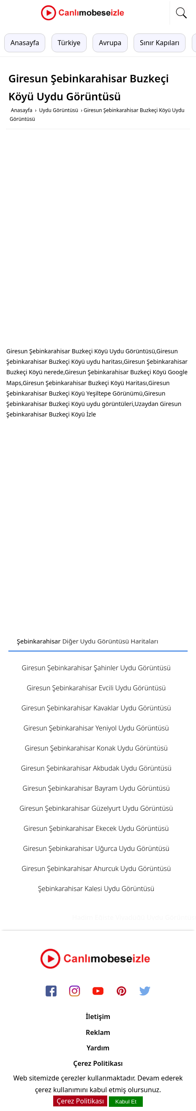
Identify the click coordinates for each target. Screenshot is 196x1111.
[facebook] (51, 992)
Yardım (98, 1047)
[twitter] (144, 992)
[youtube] (98, 992)
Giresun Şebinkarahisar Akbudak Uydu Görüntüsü (96, 768)
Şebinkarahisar (39, 641)
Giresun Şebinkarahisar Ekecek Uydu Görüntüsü (96, 828)
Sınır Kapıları (159, 42)
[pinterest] (121, 992)
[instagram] (74, 992)
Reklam (98, 1032)
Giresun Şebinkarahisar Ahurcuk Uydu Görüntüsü (96, 868)
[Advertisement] (98, 239)
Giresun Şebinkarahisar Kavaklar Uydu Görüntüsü (96, 708)
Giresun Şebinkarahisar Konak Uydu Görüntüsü (96, 748)
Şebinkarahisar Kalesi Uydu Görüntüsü (96, 888)
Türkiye (69, 42)
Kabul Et (125, 1101)
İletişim (98, 1016)
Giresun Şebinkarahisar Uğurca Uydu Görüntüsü (96, 848)
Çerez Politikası (98, 1063)
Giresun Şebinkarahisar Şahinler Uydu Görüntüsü (96, 667)
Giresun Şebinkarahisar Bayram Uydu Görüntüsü (96, 788)
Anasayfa (24, 42)
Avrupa (110, 42)
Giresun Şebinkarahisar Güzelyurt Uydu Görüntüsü (96, 808)
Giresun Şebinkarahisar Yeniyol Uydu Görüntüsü (96, 728)
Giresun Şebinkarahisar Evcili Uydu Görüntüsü (96, 687)
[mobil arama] (181, 13)
